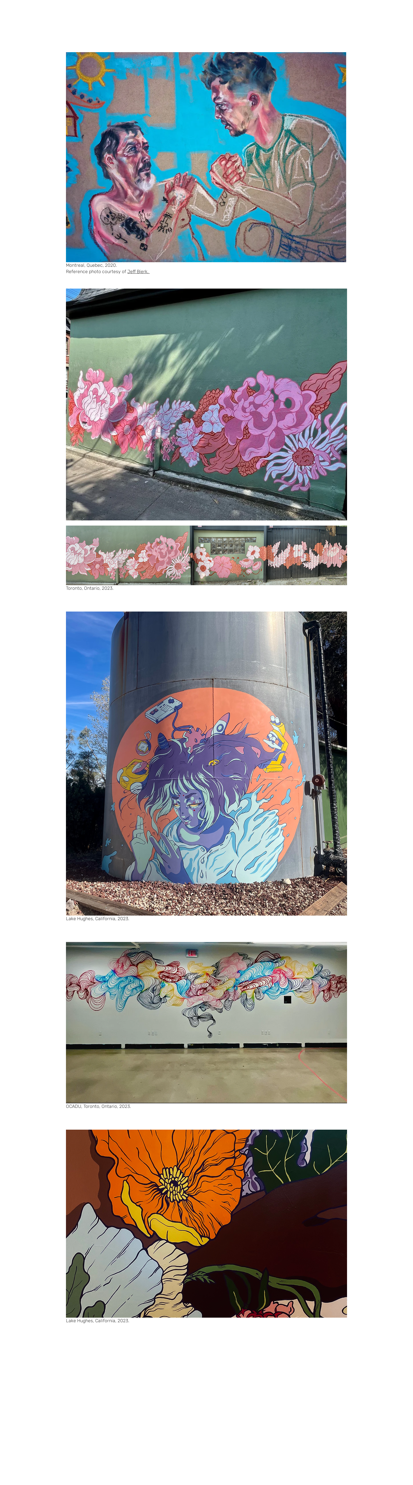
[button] (206, 1224)
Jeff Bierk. (138, 271)
